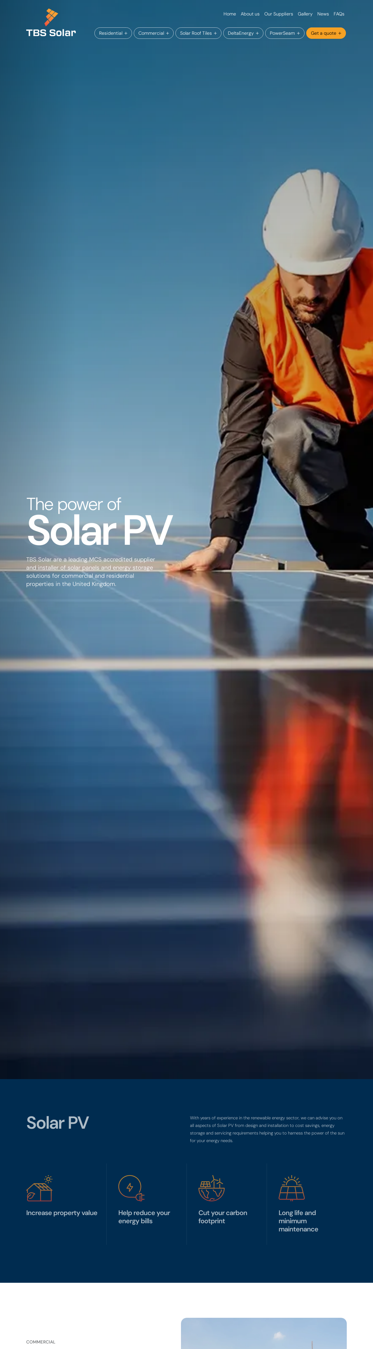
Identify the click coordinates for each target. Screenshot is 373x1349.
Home (230, 14)
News (323, 14)
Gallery (305, 14)
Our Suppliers (278, 14)
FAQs (339, 14)
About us (250, 14)
